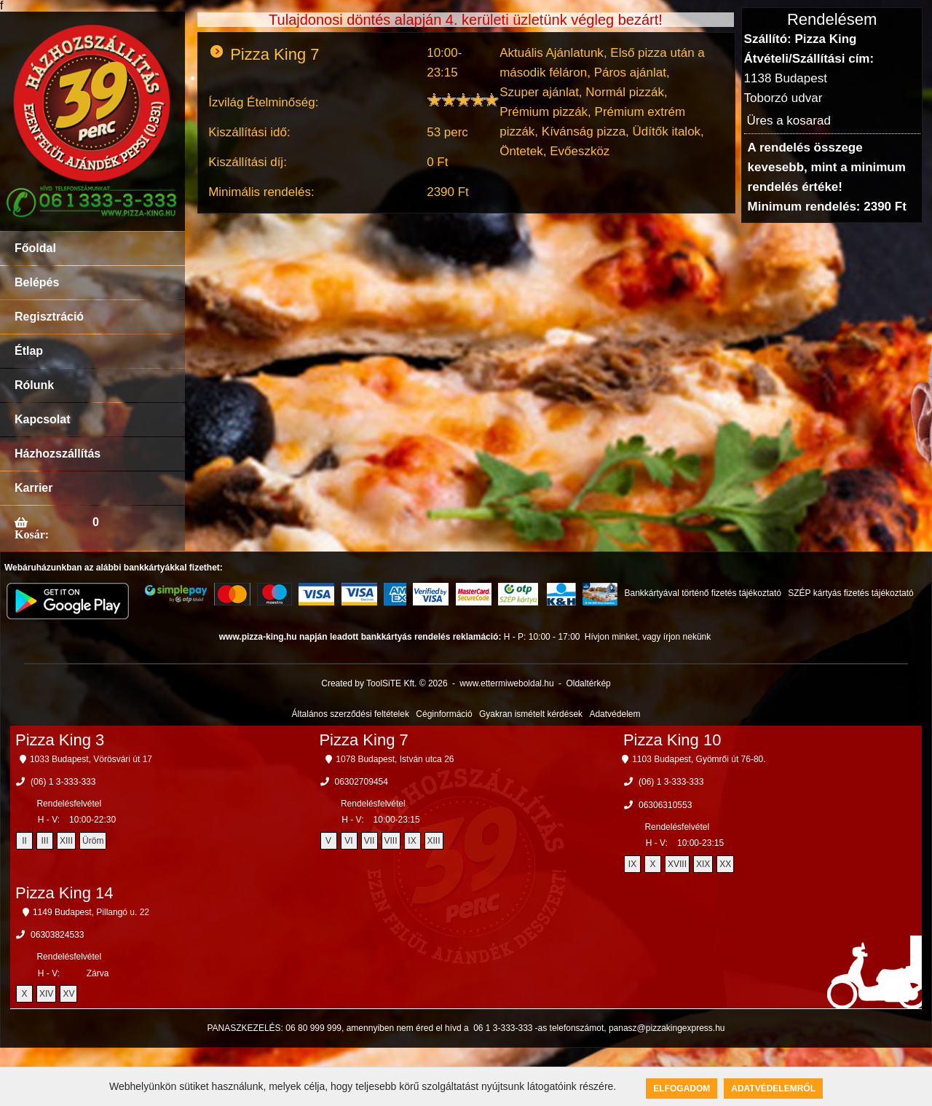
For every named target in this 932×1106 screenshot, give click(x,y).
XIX (703, 864)
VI (348, 841)
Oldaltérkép (588, 683)
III (45, 841)
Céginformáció (444, 714)
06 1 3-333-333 (502, 1028)
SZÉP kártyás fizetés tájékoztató (851, 593)
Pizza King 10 (672, 740)
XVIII (677, 864)
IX (412, 841)
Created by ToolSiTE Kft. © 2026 (384, 683)
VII (369, 841)
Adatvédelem (614, 714)
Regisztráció (49, 316)
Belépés (37, 282)
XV (68, 994)
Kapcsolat (42, 419)
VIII (391, 841)
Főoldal (35, 248)
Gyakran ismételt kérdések (530, 714)
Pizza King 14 (64, 893)
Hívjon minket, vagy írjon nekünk (648, 637)
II (24, 841)
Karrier (33, 488)
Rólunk (34, 385)
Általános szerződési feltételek (350, 714)
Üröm (92, 841)
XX (725, 864)
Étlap (29, 351)
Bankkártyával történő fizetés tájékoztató (702, 593)
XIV (46, 994)
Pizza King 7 (363, 740)
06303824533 (57, 935)
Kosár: (32, 534)
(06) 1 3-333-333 (63, 782)
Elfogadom (681, 1088)
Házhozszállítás (57, 453)
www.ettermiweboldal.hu (506, 683)
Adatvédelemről (773, 1088)
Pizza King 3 (59, 740)
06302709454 (361, 782)
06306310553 (665, 805)
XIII (66, 841)
